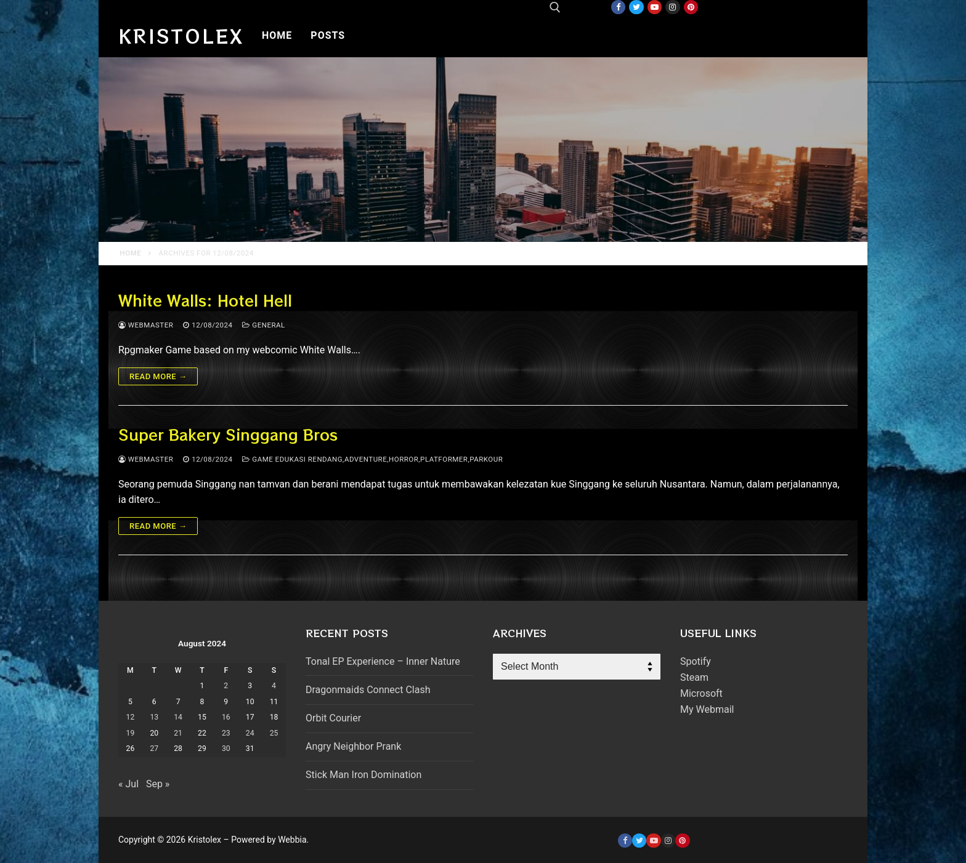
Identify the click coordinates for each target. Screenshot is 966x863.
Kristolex (181, 36)
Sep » (157, 784)
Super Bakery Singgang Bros (228, 434)
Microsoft (701, 693)
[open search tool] (555, 7)
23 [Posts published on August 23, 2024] (226, 733)
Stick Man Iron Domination (363, 775)
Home (131, 253)
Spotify (695, 661)
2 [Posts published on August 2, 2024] (226, 685)
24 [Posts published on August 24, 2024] (250, 733)
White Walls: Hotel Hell (205, 300)
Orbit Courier (333, 718)
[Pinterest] (691, 7)
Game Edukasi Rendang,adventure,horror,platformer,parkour (372, 459)
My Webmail (707, 709)
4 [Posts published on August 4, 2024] (274, 685)
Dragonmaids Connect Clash (368, 690)
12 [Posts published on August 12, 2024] (130, 717)
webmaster (145, 325)
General (263, 325)
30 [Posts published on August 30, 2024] (226, 748)
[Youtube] (654, 7)
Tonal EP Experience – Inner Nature (383, 661)
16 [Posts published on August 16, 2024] (226, 717)
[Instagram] (672, 7)
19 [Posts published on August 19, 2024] (130, 733)
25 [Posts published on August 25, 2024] (274, 733)
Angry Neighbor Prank (353, 746)
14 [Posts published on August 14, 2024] (178, 717)
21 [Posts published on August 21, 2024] (178, 733)
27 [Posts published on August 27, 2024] (154, 748)
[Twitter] (636, 7)
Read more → (158, 376)
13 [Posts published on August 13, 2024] (154, 717)
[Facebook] (618, 7)
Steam (694, 677)
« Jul (128, 784)
